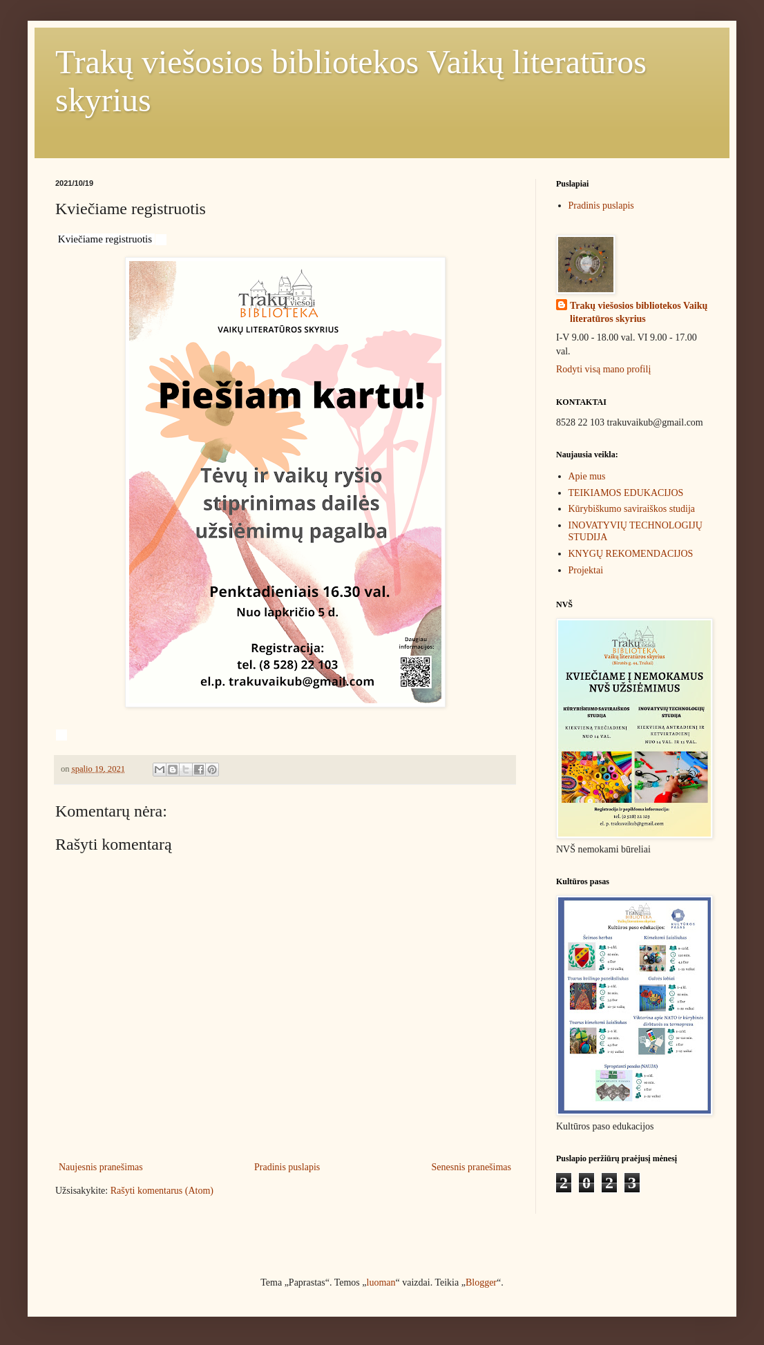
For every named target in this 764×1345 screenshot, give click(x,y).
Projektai (586, 570)
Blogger (481, 1282)
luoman (381, 1282)
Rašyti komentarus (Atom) (162, 1190)
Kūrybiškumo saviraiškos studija (632, 509)
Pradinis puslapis (287, 1167)
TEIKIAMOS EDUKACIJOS (626, 493)
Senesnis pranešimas (471, 1167)
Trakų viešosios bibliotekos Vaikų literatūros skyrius (638, 313)
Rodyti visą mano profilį (603, 369)
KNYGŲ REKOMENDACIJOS (631, 554)
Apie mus (587, 476)
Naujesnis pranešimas (101, 1167)
